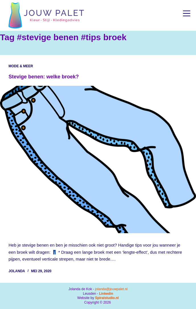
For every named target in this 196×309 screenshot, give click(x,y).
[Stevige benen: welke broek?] (98, 159)
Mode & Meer (21, 66)
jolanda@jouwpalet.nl (111, 289)
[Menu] (186, 13)
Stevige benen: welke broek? (44, 77)
